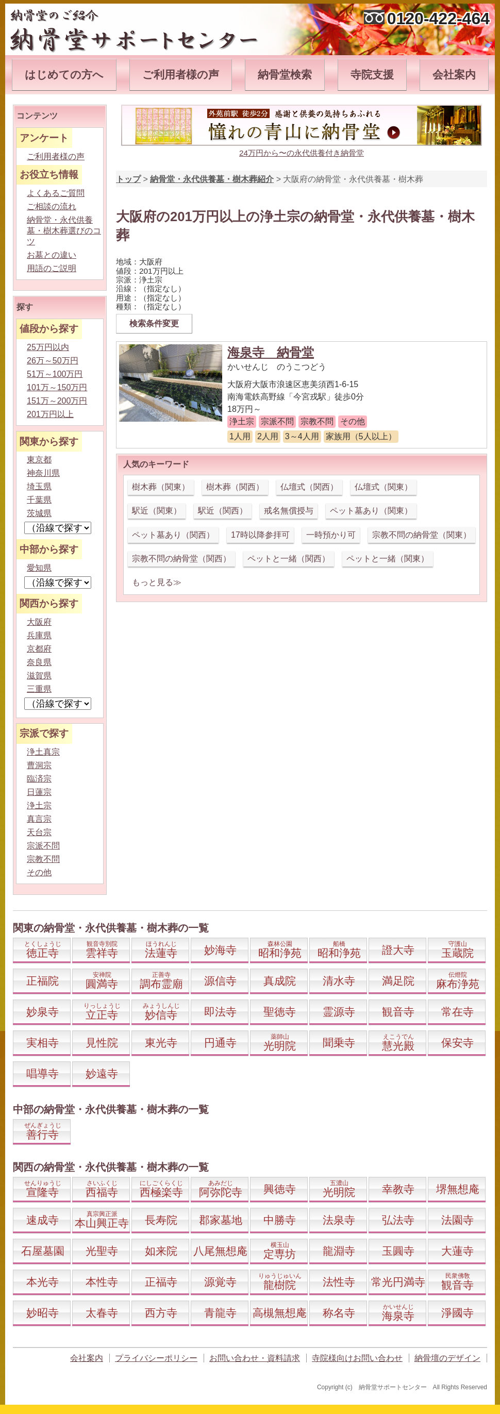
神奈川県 (43, 473)
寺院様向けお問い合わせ (357, 1358)
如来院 (161, 1251)
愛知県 (39, 567)
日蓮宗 (39, 792)
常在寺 (457, 1012)
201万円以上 (50, 414)
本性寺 (102, 1282)
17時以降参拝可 (260, 534)
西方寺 (161, 1313)
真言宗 (39, 818)
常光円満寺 (398, 1282)
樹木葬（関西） (235, 487)
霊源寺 (339, 1012)
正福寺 (161, 1282)
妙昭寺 (42, 1313)
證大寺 (398, 950)
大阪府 (39, 622)
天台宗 (39, 832)
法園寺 (457, 1220)
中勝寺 (279, 1220)
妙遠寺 (102, 1073)
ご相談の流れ (51, 206)
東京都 (39, 459)
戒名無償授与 (288, 510)
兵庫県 (39, 635)
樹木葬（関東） (161, 487)
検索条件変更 (154, 323)
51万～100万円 (55, 374)
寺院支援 (372, 74)
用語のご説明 (51, 268)
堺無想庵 (457, 1189)
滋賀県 (39, 675)
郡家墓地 (220, 1220)
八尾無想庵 (220, 1251)
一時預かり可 (331, 534)
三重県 (39, 689)
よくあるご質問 (56, 193)
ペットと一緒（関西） (288, 558)
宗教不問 (43, 859)
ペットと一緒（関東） (387, 558)
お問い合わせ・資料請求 (254, 1358)
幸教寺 (398, 1189)
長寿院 (161, 1220)
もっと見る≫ (156, 582)
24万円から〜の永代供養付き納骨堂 (301, 152)
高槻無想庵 (280, 1313)
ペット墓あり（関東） (371, 510)
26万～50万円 (52, 360)
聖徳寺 (279, 1012)
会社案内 (454, 74)
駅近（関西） (222, 510)
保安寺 (457, 1043)
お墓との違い (51, 255)
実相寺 (42, 1043)
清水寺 (339, 981)
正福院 (42, 981)
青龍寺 (220, 1313)
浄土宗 (39, 805)
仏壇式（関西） (309, 487)
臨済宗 (39, 778)
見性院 (102, 1043)
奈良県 (39, 662)
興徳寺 (279, 1189)
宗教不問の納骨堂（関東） (421, 534)
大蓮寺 (457, 1251)
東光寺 (161, 1043)
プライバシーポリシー (156, 1358)
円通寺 (220, 1043)
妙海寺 (220, 950)
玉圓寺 (398, 1251)
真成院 (279, 981)
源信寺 (220, 981)
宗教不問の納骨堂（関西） (181, 558)
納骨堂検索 (285, 74)
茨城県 (39, 513)
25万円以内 (48, 347)
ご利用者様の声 (180, 74)
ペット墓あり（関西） (173, 534)
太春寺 (102, 1313)
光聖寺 (102, 1251)
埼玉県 (39, 486)
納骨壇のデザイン (447, 1358)
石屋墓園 (42, 1251)
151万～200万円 (57, 400)
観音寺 (398, 1012)
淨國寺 (457, 1313)
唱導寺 (42, 1073)
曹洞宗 (39, 765)
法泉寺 (339, 1220)
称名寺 (339, 1313)
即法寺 (220, 1012)
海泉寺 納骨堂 (270, 352)
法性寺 (339, 1282)
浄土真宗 (43, 751)
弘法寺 (398, 1220)
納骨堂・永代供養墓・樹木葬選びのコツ (64, 230)
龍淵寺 (339, 1251)
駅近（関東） (156, 510)
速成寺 (42, 1220)
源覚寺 (220, 1282)
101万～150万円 (57, 387)
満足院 (398, 981)
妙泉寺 (42, 1012)
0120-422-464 (438, 18)
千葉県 (39, 499)
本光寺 (42, 1282)
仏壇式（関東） (383, 487)
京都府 (39, 648)
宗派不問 (43, 845)
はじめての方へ (64, 74)
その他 (39, 872)
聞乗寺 (339, 1043)
